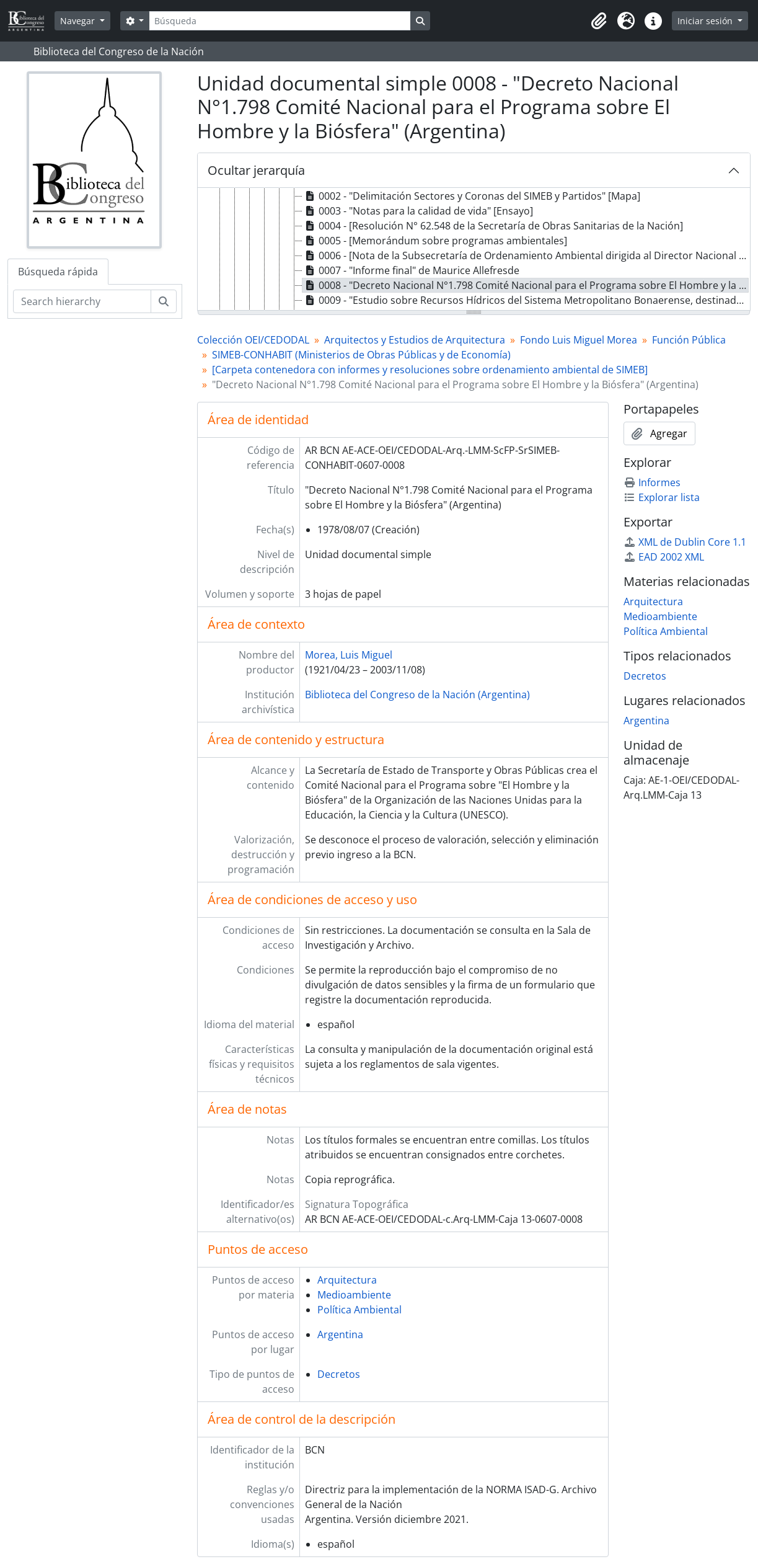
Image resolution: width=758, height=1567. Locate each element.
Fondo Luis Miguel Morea (578, 340)
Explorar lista (662, 497)
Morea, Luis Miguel (348, 655)
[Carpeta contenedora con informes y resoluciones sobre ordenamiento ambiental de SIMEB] (430, 369)
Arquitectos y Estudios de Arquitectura (414, 340)
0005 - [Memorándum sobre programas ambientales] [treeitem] (434, 240)
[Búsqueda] (279, 20)
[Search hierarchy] (82, 301)
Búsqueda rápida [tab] (58, 271)
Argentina (340, 1334)
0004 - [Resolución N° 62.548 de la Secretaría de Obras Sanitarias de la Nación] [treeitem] (492, 225)
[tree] (474, 250)
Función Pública (689, 340)
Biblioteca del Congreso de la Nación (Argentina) (417, 694)
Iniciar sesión (706, 21)
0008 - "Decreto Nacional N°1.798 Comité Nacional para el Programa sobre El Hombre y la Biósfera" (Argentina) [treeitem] (525, 285)
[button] (598, 21)
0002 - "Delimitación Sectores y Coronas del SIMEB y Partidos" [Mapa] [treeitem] (471, 196)
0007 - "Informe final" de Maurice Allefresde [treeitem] (410, 270)
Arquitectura (347, 1280)
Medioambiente (354, 1295)
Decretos (338, 1374)
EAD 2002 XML (664, 557)
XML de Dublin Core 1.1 (685, 542)
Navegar (78, 21)
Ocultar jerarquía (256, 170)
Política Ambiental (359, 1309)
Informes (652, 482)
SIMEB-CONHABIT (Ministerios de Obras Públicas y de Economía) (361, 355)
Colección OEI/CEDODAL (253, 340)
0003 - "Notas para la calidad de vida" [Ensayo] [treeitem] (417, 210)
